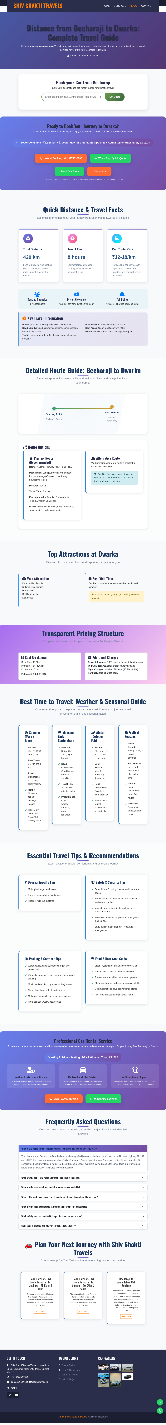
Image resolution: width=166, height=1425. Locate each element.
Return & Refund (68, 1376)
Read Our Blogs (70, 171)
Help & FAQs (66, 1381)
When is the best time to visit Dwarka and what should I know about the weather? (59, 1198)
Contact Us (100, 171)
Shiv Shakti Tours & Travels (73, 1418)
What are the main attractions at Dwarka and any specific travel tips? (54, 1208)
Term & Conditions (69, 1372)
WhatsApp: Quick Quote (110, 158)
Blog (133, 6)
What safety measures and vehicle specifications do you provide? (51, 1218)
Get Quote (115, 97)
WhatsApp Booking (103, 1100)
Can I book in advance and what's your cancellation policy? (48, 1227)
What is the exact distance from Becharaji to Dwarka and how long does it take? (59, 1150)
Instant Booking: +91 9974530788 (61, 158)
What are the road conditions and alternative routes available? (50, 1189)
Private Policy (67, 1367)
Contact (147, 6)
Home (106, 6)
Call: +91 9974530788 (63, 1100)
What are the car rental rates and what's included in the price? (50, 1179)
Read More (40, 1313)
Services (120, 6)
